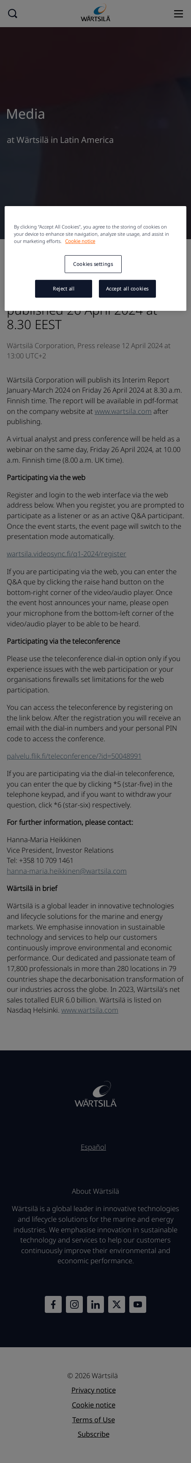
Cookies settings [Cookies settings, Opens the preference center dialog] (93, 264)
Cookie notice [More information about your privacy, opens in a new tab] (80, 241)
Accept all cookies (127, 288)
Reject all (64, 288)
